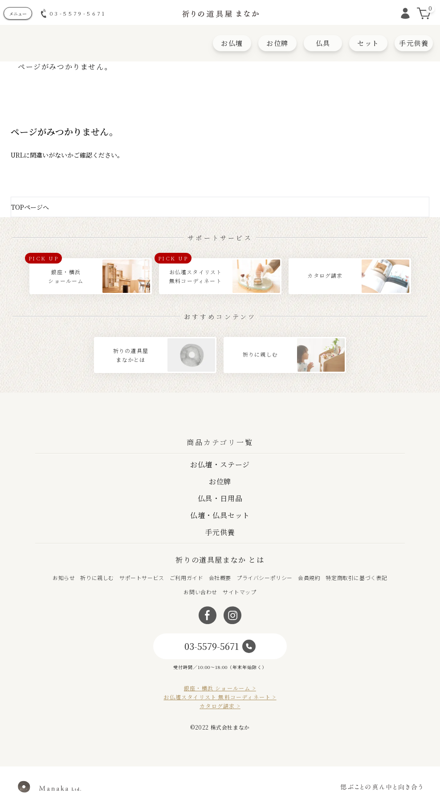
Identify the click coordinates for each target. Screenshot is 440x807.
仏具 (323, 43)
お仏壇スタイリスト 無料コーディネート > (219, 697)
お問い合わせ (200, 592)
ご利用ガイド (187, 577)
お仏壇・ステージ (220, 464)
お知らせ (64, 577)
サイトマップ (240, 592)
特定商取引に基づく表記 (356, 577)
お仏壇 (232, 43)
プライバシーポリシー (264, 577)
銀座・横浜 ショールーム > (220, 688)
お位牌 (277, 43)
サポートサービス (141, 577)
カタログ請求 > (220, 706)
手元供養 (413, 43)
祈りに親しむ (97, 577)
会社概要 (220, 577)
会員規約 (309, 577)
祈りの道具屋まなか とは (219, 560)
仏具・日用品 (220, 498)
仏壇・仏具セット (220, 515)
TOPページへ (30, 207)
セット (368, 43)
